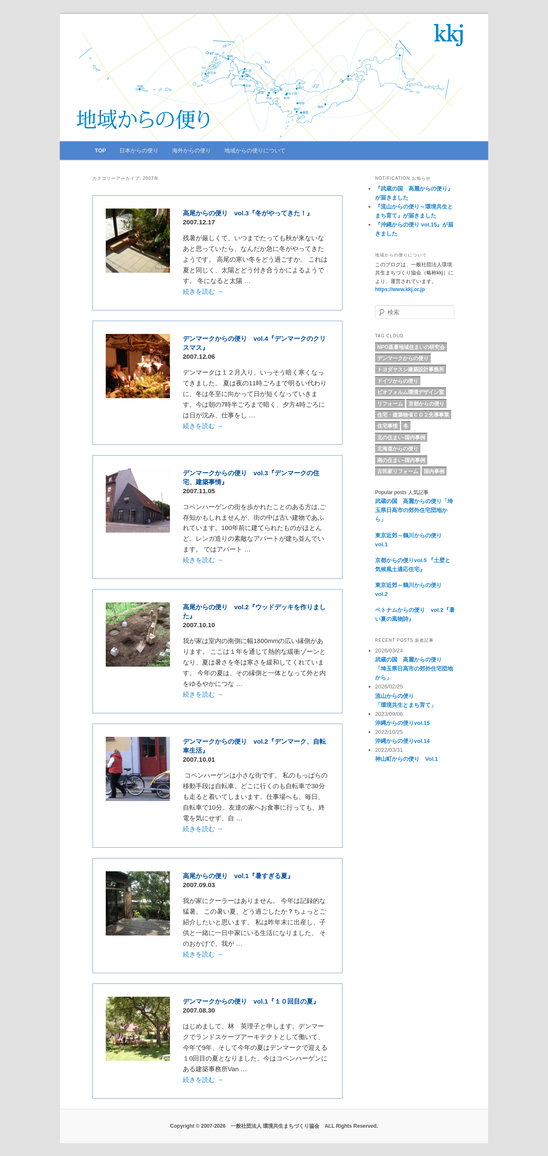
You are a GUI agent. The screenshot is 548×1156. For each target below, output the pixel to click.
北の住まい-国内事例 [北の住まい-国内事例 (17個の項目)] (401, 438)
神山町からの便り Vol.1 (406, 759)
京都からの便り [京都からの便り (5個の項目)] (426, 404)
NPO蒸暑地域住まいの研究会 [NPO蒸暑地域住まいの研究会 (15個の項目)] (411, 347)
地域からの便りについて (255, 150)
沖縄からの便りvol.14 (402, 741)
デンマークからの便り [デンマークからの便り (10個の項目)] (403, 358)
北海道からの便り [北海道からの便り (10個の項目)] (397, 449)
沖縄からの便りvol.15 (402, 723)
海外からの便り (191, 150)
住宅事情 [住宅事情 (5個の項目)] (387, 426)
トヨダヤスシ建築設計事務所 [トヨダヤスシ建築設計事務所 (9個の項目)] (410, 369)
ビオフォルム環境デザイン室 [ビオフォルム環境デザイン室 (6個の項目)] (410, 392)
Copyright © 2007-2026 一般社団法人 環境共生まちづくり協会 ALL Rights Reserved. (274, 1126)
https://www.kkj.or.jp (400, 289)
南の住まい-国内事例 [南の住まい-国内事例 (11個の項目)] (401, 460)
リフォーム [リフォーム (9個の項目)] (390, 404)
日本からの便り (138, 150)
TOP (100, 150)
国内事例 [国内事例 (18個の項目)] (434, 471)
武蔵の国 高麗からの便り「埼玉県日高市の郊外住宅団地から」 (414, 510)
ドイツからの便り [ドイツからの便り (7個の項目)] (397, 381)
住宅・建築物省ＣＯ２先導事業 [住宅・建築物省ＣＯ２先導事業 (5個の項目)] (413, 415)
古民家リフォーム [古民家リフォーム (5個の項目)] (397, 471)
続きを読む (203, 291)
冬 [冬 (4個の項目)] (405, 426)
